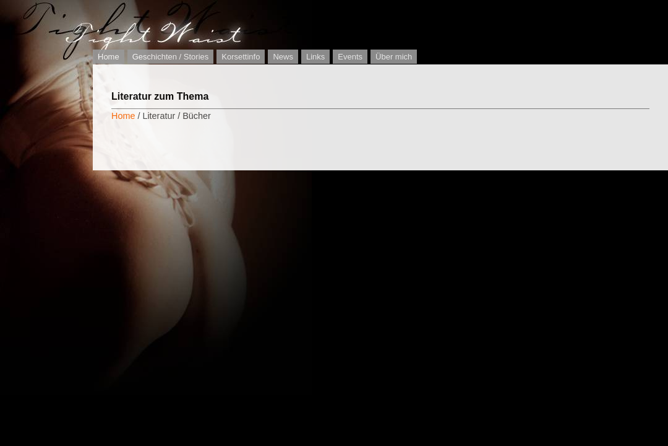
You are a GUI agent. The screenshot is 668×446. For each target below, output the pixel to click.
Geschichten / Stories (170, 56)
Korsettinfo (240, 56)
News (283, 56)
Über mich (393, 56)
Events (350, 56)
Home (108, 56)
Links (315, 56)
